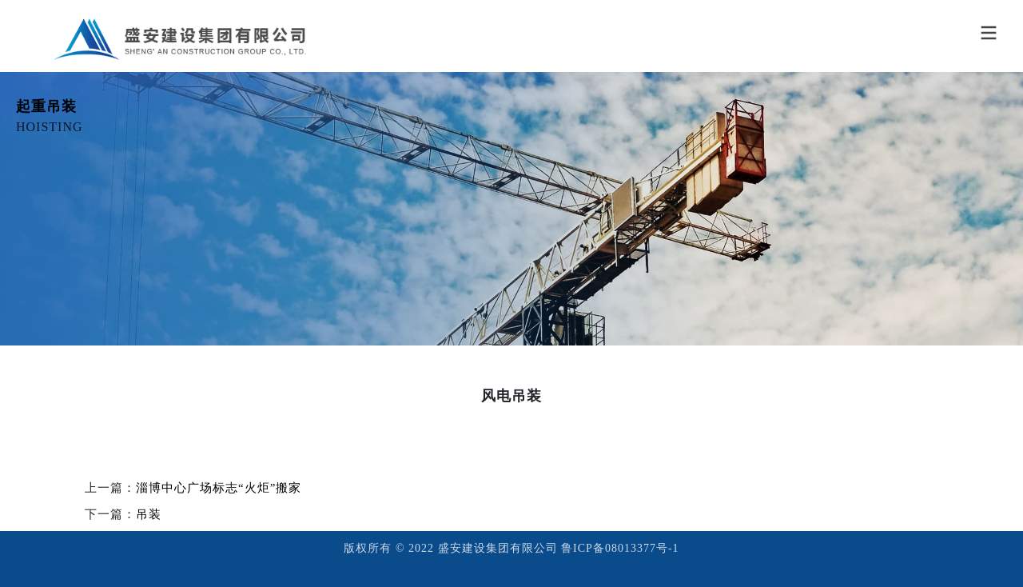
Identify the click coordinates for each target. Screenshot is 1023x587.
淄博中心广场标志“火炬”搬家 (218, 487)
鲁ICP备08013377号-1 (620, 548)
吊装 (148, 514)
